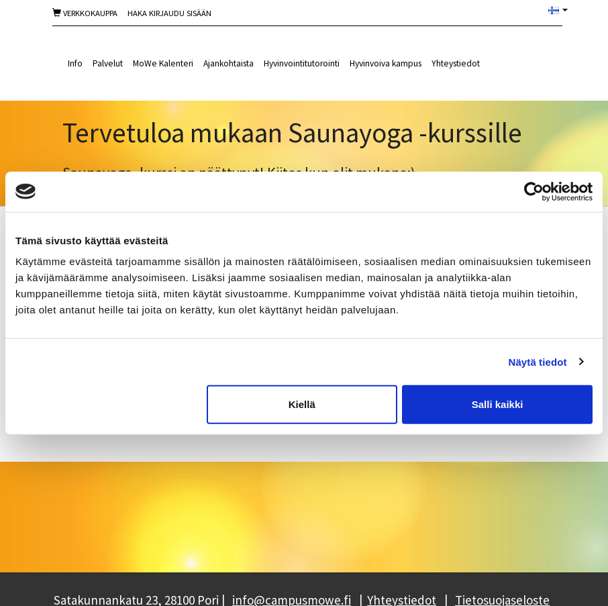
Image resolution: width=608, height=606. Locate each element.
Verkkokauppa (84, 13)
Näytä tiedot (538, 361)
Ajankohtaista (228, 63)
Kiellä (302, 404)
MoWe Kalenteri (163, 63)
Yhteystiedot (456, 63)
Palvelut (108, 63)
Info (75, 63)
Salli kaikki (497, 404)
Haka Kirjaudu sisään (169, 13)
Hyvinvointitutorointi (302, 63)
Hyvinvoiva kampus (385, 63)
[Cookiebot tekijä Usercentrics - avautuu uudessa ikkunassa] (534, 191)
